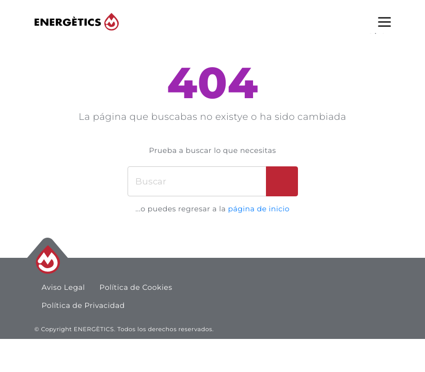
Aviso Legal (63, 287)
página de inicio (258, 208)
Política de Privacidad (83, 305)
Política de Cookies (136, 287)
